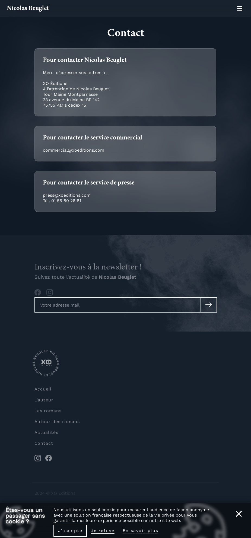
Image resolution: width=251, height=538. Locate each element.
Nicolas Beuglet (28, 8)
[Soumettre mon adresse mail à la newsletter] (209, 305)
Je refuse (102, 530)
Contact (43, 444)
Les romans (48, 412)
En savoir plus (140, 530)
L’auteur (44, 401)
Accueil (43, 390)
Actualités (46, 434)
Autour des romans (57, 423)
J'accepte (70, 530)
